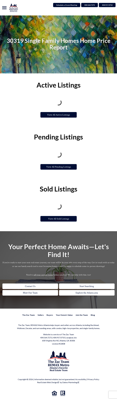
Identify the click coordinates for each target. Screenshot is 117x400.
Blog (93, 315)
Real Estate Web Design (48, 382)
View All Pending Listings (58, 166)
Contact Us (30, 286)
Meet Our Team (30, 292)
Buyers (50, 315)
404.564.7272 (46, 337)
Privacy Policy (93, 379)
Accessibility (80, 379)
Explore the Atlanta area (87, 292)
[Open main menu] (4, 8)
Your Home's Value (64, 315)
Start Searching (87, 286)
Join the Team (81, 315)
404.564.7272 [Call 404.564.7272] (89, 5)
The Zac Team (28, 315)
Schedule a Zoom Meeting (66, 5)
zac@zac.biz (71, 337)
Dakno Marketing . (70, 382)
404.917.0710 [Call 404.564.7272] (107, 5)
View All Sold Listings (58, 218)
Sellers (41, 315)
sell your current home (43, 274)
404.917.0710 (59, 337)
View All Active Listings (58, 114)
